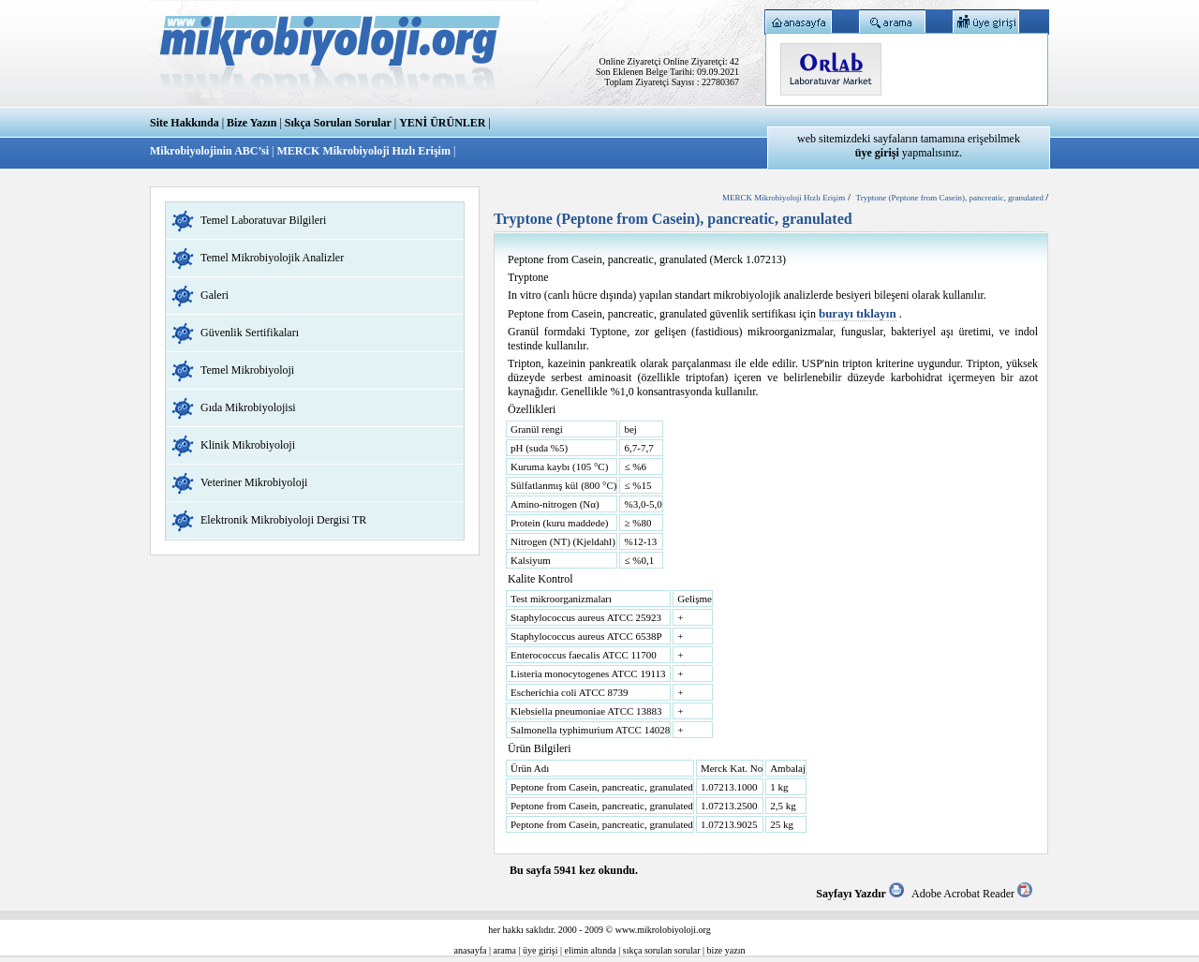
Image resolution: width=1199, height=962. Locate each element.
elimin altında (590, 950)
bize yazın (726, 950)
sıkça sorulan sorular (662, 950)
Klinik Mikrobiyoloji (247, 444)
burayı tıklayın (857, 313)
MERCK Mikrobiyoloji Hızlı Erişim (363, 150)
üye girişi (540, 950)
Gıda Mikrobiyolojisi (248, 407)
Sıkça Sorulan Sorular (338, 122)
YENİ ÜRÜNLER (442, 122)
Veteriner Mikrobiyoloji (253, 482)
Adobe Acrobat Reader (971, 893)
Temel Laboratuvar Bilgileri (263, 220)
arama (505, 950)
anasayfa (470, 950)
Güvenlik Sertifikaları (249, 332)
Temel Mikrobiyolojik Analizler (272, 257)
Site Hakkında (184, 122)
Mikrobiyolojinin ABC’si (211, 150)
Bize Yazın (251, 122)
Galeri (214, 295)
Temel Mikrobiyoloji (247, 370)
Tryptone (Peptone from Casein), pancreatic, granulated (951, 197)
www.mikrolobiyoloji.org (663, 930)
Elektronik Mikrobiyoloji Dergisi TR (283, 519)
